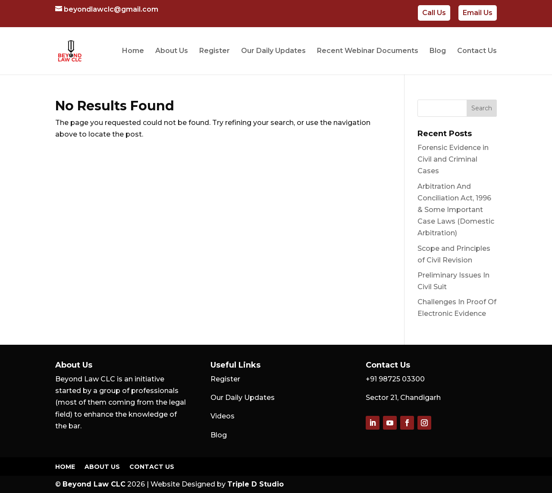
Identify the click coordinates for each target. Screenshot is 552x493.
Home (133, 51)
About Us (171, 51)
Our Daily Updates (273, 51)
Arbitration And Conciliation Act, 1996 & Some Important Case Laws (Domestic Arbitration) (455, 209)
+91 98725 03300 (395, 379)
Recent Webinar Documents (367, 51)
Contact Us (477, 51)
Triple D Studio (255, 484)
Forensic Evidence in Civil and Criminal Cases (453, 159)
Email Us (477, 13)
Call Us (434, 13)
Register (214, 51)
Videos (222, 416)
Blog (438, 51)
